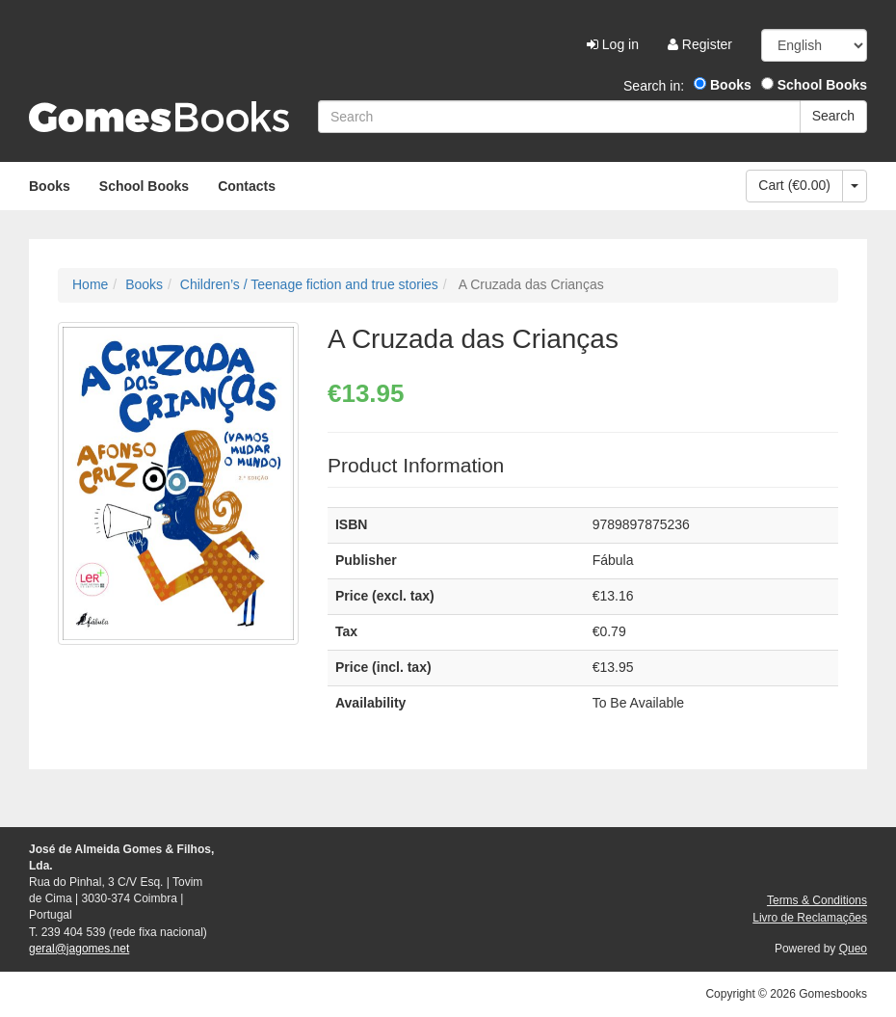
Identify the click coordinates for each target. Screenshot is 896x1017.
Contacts (247, 186)
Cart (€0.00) (794, 185)
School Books (814, 85)
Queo (853, 948)
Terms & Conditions (817, 900)
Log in (613, 44)
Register (700, 44)
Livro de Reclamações (809, 917)
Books (722, 85)
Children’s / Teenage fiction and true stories (309, 284)
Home (90, 284)
